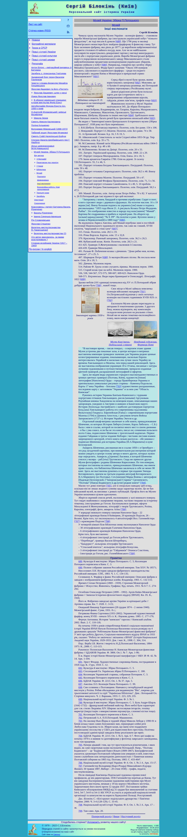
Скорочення (39, 219)
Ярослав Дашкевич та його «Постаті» (49, 94)
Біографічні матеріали (44, 45)
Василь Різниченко (43, 229)
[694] (131, 115)
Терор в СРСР (39, 49)
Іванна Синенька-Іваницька (47, 233)
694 (80, 674)
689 (80, 561)
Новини (36, 40)
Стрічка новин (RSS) (39, 30)
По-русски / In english (40, 269)
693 (80, 671)
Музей (39, 186)
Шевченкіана (43, 194)
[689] (118, 41)
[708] (107, 521)
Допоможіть (93, 822)
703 (80, 721)
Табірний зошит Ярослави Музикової (49, 142)
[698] (105, 257)
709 (80, 811)
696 (80, 681)
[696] (122, 220)
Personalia (37, 66)
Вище (116, 816)
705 (80, 744)
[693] (154, 100)
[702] (109, 300)
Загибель (41, 211)
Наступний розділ (130, 816)
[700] (98, 285)
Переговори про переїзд (47, 175)
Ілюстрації (38, 215)
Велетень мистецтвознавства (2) (50, 252)
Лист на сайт (35, 24)
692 (80, 668)
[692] (137, 82)
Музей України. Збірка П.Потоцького (52, 163)
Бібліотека (41, 182)
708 (80, 804)
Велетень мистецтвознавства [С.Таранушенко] (45, 246)
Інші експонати (43, 198)
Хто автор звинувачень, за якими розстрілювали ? (47, 257)
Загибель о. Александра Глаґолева (48, 77)
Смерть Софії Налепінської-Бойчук (48, 146)
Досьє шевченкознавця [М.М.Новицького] (42, 158)
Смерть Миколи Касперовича (45, 130)
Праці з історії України (44, 53)
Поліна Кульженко (40, 134)
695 (80, 677)
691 (80, 662)
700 (80, 702)
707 (80, 766)
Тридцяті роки (43, 207)
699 (80, 699)
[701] (142, 291)
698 (80, 687)
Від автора (39, 167)
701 (80, 714)
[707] (77, 521)
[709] (132, 553)
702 (80, 717)
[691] (96, 76)
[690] (104, 64)
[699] (82, 279)
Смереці (56, 834)
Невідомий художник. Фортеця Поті (145, 343)
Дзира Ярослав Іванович (43, 102)
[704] (143, 482)
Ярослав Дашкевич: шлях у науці (50, 98)
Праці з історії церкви (43, 62)
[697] (114, 228)
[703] (119, 386)
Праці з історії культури (44, 58)
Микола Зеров (41, 126)
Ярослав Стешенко (40, 241)
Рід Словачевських (40, 237)
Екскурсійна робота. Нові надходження (48, 202)
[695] (152, 118)
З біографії (41, 171)
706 (80, 762)
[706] (123, 509)
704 (80, 735)
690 (80, 567)
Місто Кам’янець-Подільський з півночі (120, 343)
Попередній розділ (102, 816)
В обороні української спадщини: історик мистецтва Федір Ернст (48, 107)
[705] (108, 485)
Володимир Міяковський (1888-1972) (49, 138)
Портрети (41, 190)
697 (80, 684)
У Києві (40, 179)
